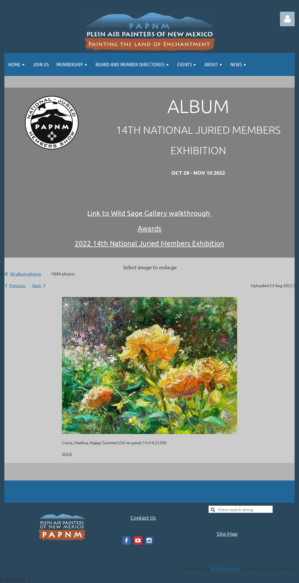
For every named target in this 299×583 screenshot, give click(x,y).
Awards (149, 228)
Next (36, 285)
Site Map (227, 533)
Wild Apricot (225, 568)
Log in (287, 19)
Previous (17, 285)
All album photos (25, 273)
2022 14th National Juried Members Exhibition (149, 243)
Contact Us (143, 517)
